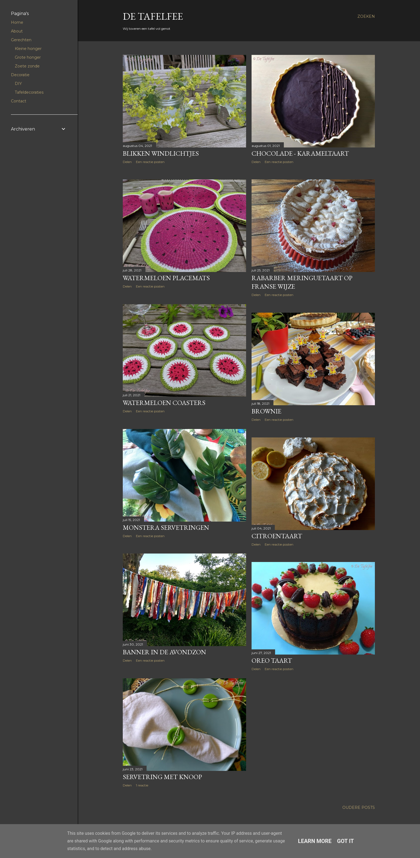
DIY (18, 83)
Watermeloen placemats (166, 278)
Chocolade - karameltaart (300, 153)
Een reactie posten (150, 162)
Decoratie (20, 74)
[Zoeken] (366, 16)
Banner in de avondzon (164, 652)
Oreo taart (272, 660)
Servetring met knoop (162, 777)
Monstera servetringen (166, 527)
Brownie (266, 411)
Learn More (315, 841)
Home (17, 22)
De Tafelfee (153, 16)
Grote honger (28, 57)
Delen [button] (127, 162)
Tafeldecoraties (29, 92)
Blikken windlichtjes (161, 153)
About (17, 31)
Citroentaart (277, 536)
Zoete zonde (27, 66)
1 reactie (142, 785)
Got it (345, 841)
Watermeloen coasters (164, 402)
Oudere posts (358, 807)
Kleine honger (28, 48)
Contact (18, 101)
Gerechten (21, 39)
